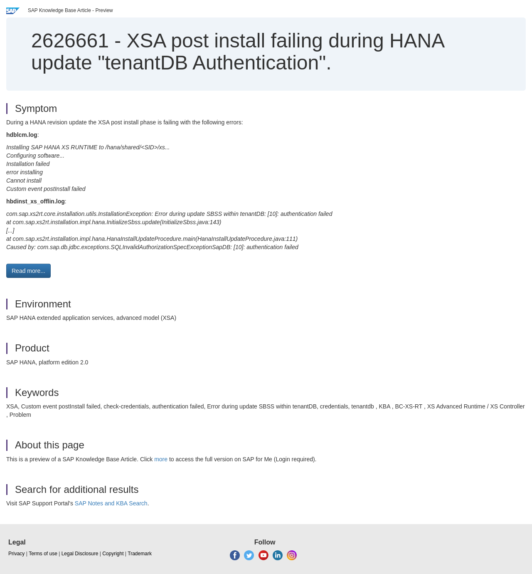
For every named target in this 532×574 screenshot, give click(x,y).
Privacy (16, 554)
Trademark (140, 554)
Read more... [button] (28, 270)
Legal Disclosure (80, 554)
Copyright (112, 554)
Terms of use (43, 554)
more (160, 459)
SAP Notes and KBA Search (111, 503)
